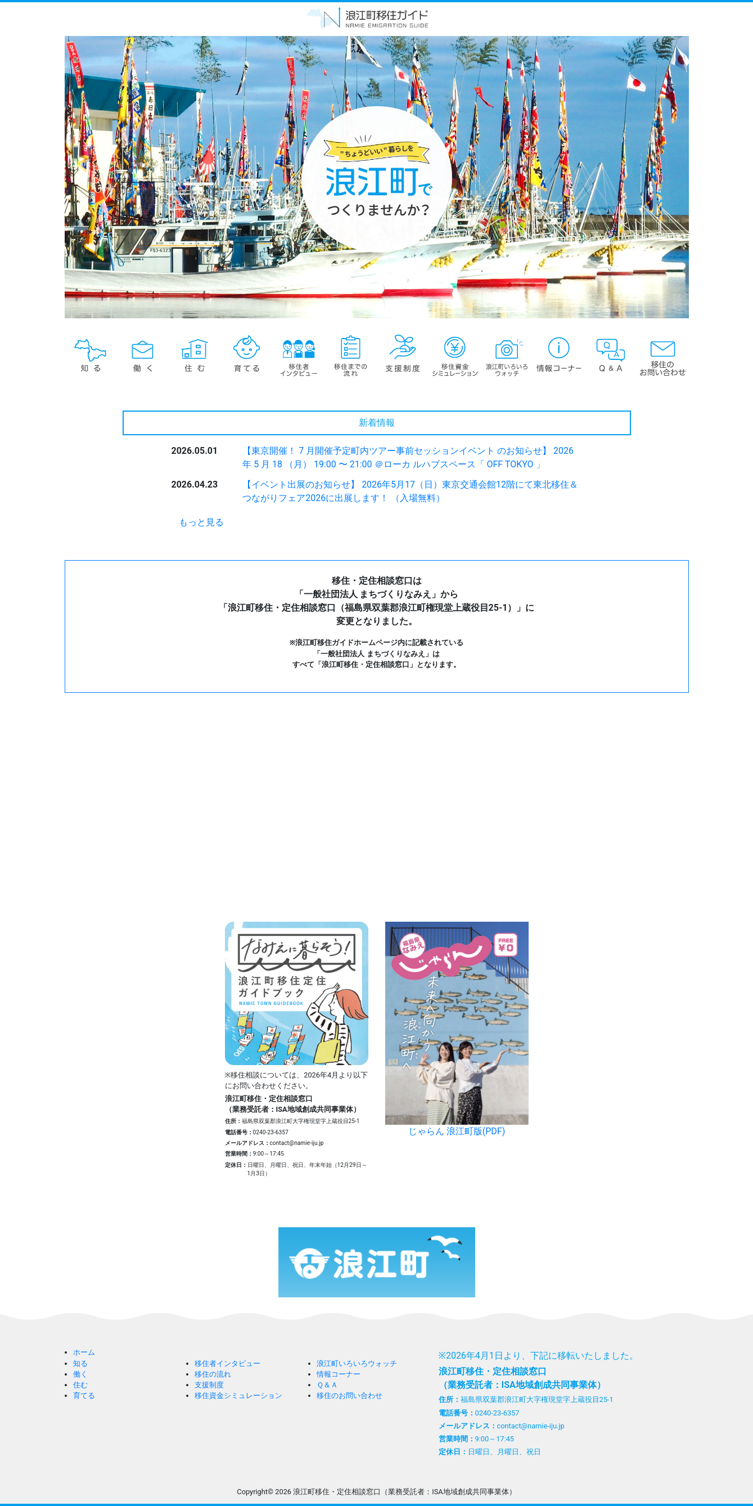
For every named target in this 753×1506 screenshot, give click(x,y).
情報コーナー (338, 1374)
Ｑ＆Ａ (327, 1385)
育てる (84, 1395)
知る (80, 1363)
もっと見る (201, 522)
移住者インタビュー (227, 1363)
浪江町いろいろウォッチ (357, 1363)
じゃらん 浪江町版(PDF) (457, 1029)
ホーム (84, 1352)
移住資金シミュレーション (238, 1395)
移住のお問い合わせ (349, 1395)
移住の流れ (213, 1374)
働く (80, 1374)
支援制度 (209, 1385)
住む (80, 1385)
